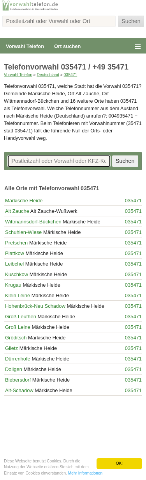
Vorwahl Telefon (25, 46)
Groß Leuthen (20, 316)
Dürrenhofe (17, 359)
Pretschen (16, 243)
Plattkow (14, 253)
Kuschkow (16, 274)
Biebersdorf (18, 380)
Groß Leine (17, 327)
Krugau (13, 285)
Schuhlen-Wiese (23, 232)
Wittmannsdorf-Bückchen (33, 222)
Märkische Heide (23, 200)
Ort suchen (67, 46)
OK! (119, 463)
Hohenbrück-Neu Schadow (35, 306)
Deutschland (48, 75)
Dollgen (13, 369)
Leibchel (14, 264)
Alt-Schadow (19, 390)
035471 (70, 75)
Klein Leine (17, 295)
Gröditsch (15, 338)
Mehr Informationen (85, 473)
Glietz (11, 348)
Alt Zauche (17, 211)
